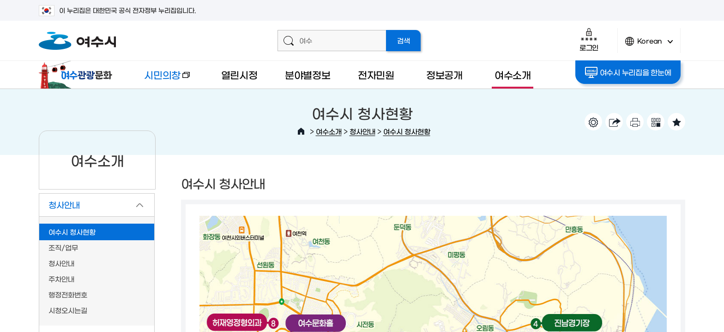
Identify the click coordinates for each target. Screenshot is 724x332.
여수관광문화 (78, 75)
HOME (301, 131)
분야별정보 (308, 74)
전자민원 (376, 74)
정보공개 (444, 74)
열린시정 (239, 74)
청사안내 (362, 131)
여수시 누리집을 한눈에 (628, 72)
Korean (649, 45)
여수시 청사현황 (406, 131)
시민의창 (159, 79)
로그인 (588, 39)
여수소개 (513, 74)
